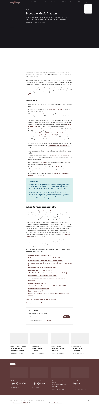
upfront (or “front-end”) (56, 109)
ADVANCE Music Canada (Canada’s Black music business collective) (47, 273)
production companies (45, 211)
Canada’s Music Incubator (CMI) (37, 283)
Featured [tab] (13, 364)
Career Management (57, 381)
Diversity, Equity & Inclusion (38, 381)
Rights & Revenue (30, 10)
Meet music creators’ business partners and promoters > (42, 299)
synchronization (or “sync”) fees (60, 156)
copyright (28, 94)
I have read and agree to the (40, 320)
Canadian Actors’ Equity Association (38, 288)
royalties (43, 114)
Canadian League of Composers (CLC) (59, 145)
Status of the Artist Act (51, 137)
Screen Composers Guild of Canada (20, 403)
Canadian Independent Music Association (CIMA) (42, 268)
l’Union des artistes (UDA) (35, 291)
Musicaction (31, 281)
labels (54, 215)
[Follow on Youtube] (88, 400)
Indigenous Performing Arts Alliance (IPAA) (40, 270)
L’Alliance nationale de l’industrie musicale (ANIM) (42, 275)
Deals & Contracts (15, 381)
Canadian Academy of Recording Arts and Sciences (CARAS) (45, 260)
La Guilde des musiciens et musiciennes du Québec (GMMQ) (45, 258)
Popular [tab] (18, 364)
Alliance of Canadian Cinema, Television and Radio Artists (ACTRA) (47, 286)
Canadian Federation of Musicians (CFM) (39, 255)
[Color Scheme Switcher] (86, 2)
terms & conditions (47, 320)
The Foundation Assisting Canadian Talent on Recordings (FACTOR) (47, 278)
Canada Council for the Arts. (56, 403)
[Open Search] (88, 2)
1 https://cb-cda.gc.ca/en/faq (34, 303)
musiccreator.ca (30, 22)
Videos (24, 346)
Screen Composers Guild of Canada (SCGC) (48, 132)
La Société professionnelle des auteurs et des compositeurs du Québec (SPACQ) (48, 134)
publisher (57, 167)
